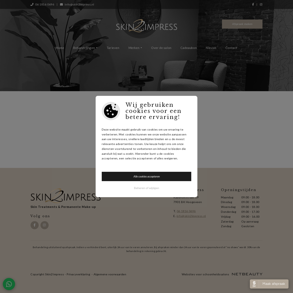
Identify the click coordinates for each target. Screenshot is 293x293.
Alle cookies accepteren (146, 176)
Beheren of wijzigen (146, 188)
